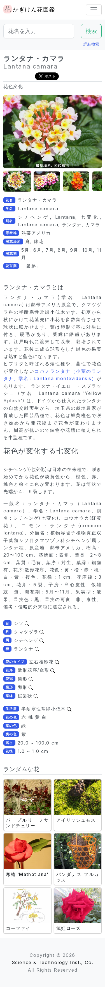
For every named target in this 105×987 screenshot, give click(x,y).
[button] (17, 181)
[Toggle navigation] (94, 9)
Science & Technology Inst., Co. (53, 962)
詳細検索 (91, 44)
